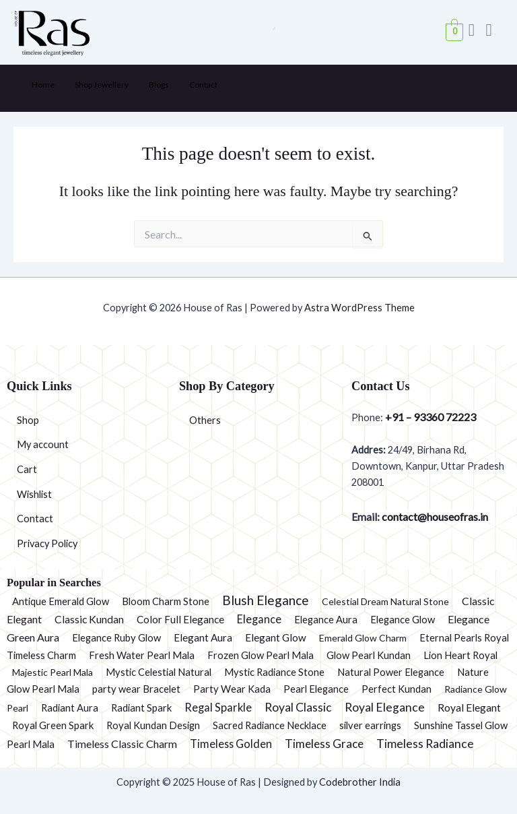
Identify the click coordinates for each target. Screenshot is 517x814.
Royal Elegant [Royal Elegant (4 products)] (469, 707)
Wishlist (34, 494)
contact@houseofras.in (434, 516)
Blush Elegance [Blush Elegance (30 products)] (265, 600)
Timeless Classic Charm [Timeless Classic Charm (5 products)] (122, 743)
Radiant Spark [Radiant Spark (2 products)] (141, 707)
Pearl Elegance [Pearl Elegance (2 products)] (316, 689)
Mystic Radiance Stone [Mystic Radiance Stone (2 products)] (274, 672)
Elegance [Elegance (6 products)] (259, 619)
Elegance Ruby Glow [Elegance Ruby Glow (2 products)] (116, 637)
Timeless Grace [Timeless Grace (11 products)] (324, 744)
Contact (203, 85)
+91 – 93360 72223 (430, 416)
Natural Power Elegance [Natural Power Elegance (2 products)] (390, 672)
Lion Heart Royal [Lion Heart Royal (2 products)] (460, 655)
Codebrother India (360, 782)
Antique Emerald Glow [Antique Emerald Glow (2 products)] (60, 601)
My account (43, 444)
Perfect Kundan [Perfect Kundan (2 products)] (396, 689)
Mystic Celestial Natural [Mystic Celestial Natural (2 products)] (158, 672)
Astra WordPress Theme (359, 307)
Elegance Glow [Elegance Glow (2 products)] (402, 619)
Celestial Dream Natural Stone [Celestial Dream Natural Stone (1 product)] (385, 601)
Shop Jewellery (102, 85)
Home (43, 85)
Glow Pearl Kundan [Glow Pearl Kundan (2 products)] (368, 655)
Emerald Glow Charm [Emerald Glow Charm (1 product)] (363, 638)
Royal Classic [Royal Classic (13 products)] (298, 707)
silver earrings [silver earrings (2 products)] (370, 725)
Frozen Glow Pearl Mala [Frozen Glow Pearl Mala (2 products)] (260, 655)
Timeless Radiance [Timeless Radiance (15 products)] (425, 743)
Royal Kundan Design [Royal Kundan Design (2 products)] (153, 725)
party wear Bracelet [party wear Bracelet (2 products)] (136, 689)
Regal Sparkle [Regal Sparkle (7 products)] (218, 707)
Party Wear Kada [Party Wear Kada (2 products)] (232, 689)
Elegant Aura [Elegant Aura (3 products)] (203, 637)
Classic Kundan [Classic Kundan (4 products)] (89, 619)
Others (205, 420)
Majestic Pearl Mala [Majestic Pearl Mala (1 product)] (52, 672)
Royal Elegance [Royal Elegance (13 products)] (385, 707)
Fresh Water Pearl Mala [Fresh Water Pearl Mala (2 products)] (142, 655)
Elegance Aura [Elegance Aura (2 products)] (325, 619)
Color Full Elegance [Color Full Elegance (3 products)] (180, 619)
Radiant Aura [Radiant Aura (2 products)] (69, 707)
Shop (28, 420)
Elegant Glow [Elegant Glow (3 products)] (275, 637)
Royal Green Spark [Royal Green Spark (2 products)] (53, 725)
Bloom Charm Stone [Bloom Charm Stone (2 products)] (165, 601)
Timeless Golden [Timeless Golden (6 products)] (231, 743)
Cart (27, 469)
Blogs (159, 85)
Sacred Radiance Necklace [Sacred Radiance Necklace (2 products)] (269, 725)
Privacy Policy (47, 543)
